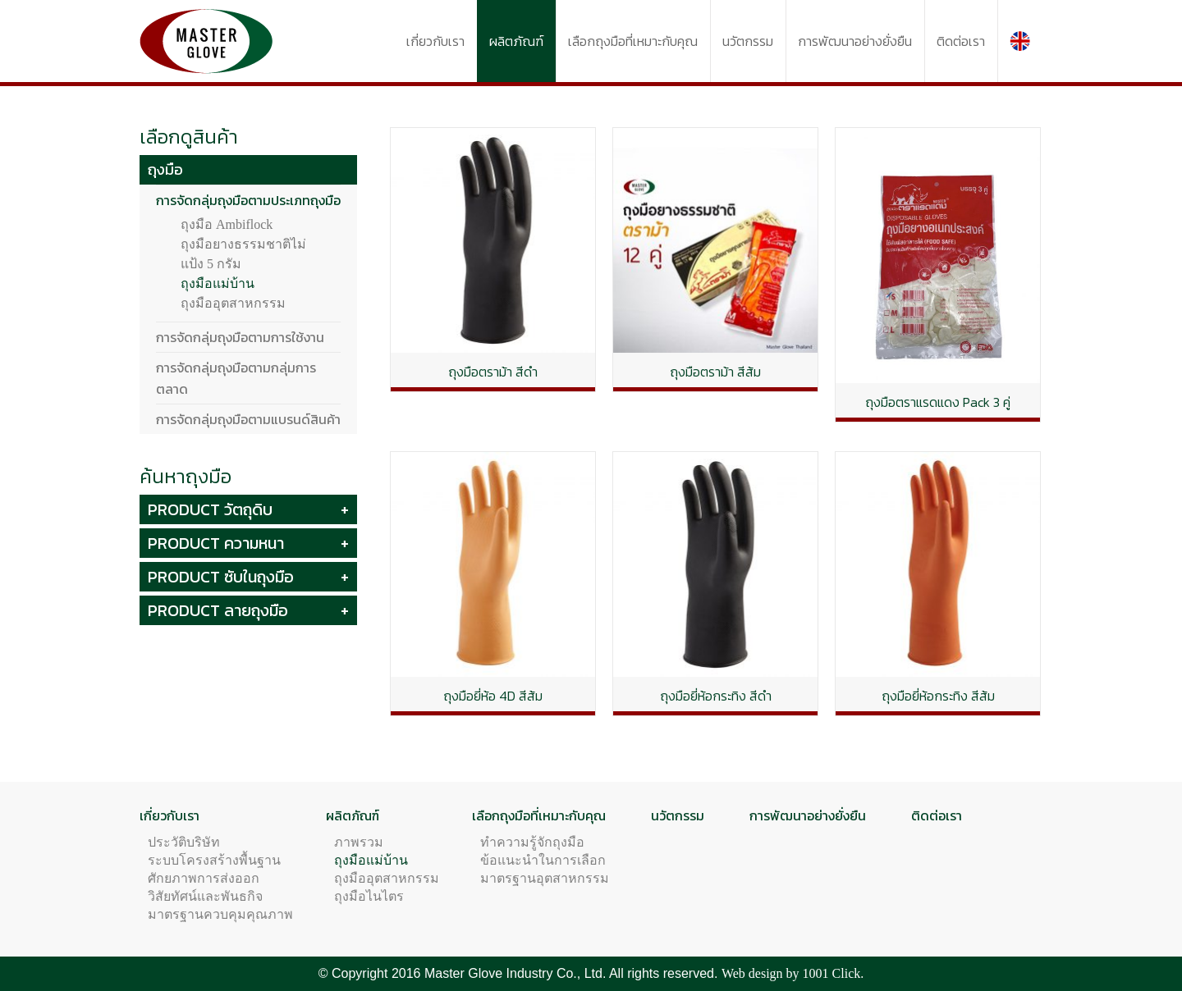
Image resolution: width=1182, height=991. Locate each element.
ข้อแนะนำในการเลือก (543, 860)
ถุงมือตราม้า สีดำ (493, 371)
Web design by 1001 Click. (793, 973)
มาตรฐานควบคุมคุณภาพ (220, 914)
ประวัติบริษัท (184, 842)
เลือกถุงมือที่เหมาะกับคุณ (539, 815)
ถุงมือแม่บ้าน (217, 283)
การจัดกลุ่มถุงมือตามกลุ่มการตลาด (236, 378)
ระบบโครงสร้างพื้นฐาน (214, 860)
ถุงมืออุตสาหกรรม (233, 303)
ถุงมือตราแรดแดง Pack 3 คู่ (937, 402)
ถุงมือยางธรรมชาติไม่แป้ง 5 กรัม (243, 254)
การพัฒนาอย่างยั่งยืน (807, 815)
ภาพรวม (358, 842)
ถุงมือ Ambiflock (227, 224)
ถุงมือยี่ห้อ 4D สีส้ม (493, 695)
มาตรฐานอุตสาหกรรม (544, 878)
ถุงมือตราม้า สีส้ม (715, 371)
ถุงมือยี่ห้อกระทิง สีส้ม (938, 695)
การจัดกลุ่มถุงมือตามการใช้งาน (240, 337)
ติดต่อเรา (936, 815)
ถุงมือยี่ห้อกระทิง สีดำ (716, 695)
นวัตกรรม (677, 815)
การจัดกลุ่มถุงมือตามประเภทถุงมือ (248, 200)
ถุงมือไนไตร (369, 896)
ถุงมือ (165, 169)
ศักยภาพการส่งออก (203, 878)
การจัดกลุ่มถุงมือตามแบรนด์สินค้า (248, 419)
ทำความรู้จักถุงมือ (532, 842)
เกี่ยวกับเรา (169, 815)
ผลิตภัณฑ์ (352, 815)
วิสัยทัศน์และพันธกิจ (205, 896)
